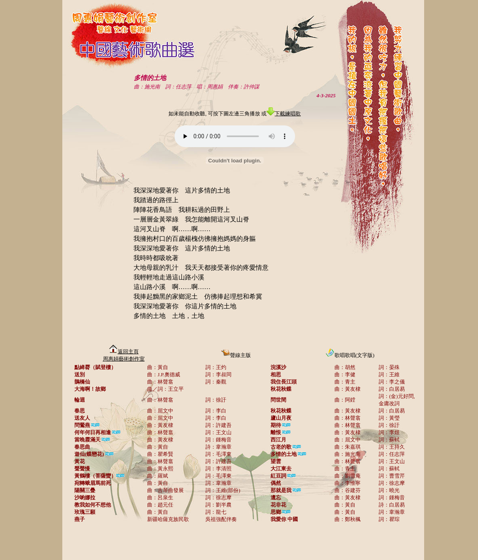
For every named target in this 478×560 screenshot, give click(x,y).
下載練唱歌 (284, 114)
